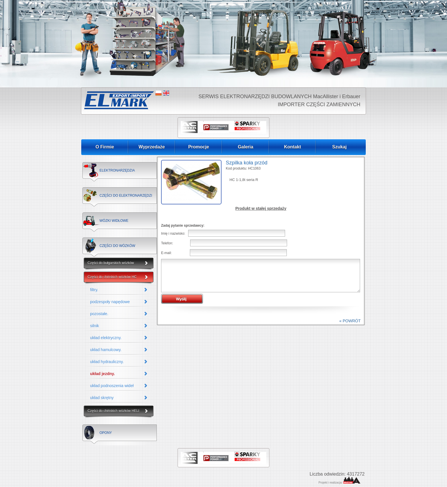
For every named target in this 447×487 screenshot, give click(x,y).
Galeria (245, 146)
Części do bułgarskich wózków (111, 263)
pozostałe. (99, 313)
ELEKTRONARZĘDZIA (117, 170)
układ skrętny (101, 397)
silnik (94, 325)
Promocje (198, 146)
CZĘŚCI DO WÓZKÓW (117, 246)
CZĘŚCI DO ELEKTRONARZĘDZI (125, 196)
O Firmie (105, 146)
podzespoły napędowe (110, 301)
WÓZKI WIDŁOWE (113, 221)
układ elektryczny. (105, 337)
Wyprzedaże (152, 146)
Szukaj (339, 146)
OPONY (105, 433)
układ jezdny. (102, 373)
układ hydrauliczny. (107, 361)
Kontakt (292, 146)
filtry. (94, 289)
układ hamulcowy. (105, 349)
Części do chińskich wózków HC (112, 277)
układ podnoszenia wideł (112, 385)
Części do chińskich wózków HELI (113, 411)
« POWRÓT (350, 321)
